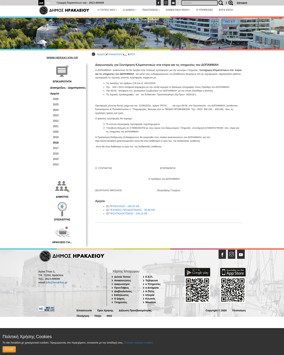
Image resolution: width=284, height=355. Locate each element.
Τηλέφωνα (151, 280)
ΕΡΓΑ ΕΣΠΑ (226, 9)
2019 (56, 137)
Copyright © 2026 (216, 310)
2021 (56, 126)
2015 (56, 158)
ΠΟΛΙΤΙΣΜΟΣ (151, 9)
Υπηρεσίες (120, 302)
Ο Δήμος (119, 298)
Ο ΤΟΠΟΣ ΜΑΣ (107, 9)
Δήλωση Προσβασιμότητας (135, 310)
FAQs (98, 315)
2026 (56, 98)
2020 (56, 131)
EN (48, 3)
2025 (56, 104)
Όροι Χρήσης (105, 310)
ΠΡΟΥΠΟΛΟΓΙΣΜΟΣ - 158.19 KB (128, 213)
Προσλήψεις (121, 287)
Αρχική (101, 54)
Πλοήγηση (83, 315)
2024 (56, 109)
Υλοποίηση (239, 310)
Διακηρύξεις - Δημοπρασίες (68, 87)
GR (41, 3)
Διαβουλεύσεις (123, 291)
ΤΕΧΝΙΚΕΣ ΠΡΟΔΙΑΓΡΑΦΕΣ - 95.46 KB (132, 209)
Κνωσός (150, 298)
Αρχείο (54, 93)
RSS (109, 315)
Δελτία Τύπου (122, 276)
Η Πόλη (149, 291)
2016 (56, 153)
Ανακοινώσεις (122, 280)
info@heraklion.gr (56, 282)
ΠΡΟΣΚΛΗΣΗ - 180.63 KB (124, 206)
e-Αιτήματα (152, 287)
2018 (132, 54)
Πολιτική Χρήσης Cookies (138, 342)
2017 (56, 148)
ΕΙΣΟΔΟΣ (242, 3)
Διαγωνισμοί (121, 284)
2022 (56, 120)
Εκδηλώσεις (121, 295)
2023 (56, 115)
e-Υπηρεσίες (153, 284)
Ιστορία (149, 295)
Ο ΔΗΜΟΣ (129, 9)
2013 (56, 164)
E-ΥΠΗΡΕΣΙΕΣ (204, 9)
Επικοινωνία (84, 310)
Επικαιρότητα (114, 54)
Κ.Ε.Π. (149, 276)
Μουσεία (150, 302)
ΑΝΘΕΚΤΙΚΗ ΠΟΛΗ (178, 9)
